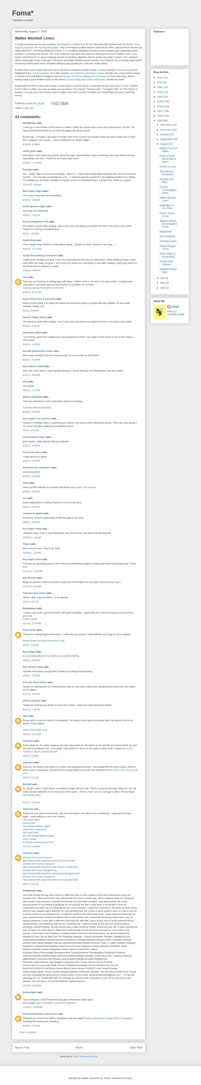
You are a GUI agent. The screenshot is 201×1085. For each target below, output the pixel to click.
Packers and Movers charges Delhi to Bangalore (108, 1018)
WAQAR (27, 784)
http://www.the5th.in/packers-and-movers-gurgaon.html (50, 879)
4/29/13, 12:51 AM (32, 734)
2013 (160, 82)
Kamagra (28, 169)
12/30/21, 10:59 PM (32, 1007)
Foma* (23, 13)
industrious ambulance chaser (89, 73)
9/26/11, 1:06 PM (31, 491)
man (25, 277)
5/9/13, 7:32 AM (30, 777)
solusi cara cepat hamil (34, 829)
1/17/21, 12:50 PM (32, 985)
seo (25, 498)
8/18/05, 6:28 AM (31, 144)
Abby (26, 483)
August (164, 144)
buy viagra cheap (32, 528)
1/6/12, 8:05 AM (30, 601)
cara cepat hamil (31, 819)
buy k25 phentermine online (38, 351)
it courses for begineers (64, 1003)
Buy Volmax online (33, 667)
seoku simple (29, 839)
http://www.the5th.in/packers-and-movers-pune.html (49, 860)
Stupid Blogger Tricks (168, 247)
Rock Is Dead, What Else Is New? (168, 158)
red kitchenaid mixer (34, 437)
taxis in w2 (127, 748)
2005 (160, 120)
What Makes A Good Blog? (167, 255)
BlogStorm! (166, 231)
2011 (160, 92)
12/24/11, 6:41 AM (32, 586)
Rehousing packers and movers (40, 1014)
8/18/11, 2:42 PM (31, 344)
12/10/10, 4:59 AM (32, 184)
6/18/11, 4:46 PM (31, 270)
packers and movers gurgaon (37, 876)
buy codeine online (33, 366)
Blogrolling (47, 47)
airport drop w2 (49, 751)
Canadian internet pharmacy (37, 407)
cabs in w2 (118, 770)
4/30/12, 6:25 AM (31, 660)
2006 (160, 115)
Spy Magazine (63, 44)
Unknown (28, 741)
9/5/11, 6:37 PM (31, 430)
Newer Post (22, 1047)
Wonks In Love (168, 166)
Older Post (135, 1047)
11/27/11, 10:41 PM (32, 571)
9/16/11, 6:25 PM (31, 461)
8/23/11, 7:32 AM (31, 390)
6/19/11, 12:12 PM (32, 292)
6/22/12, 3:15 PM (31, 694)
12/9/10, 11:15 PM (32, 162)
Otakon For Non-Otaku (169, 150)
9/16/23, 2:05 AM (31, 1025)
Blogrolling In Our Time (167, 207)
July (162, 278)
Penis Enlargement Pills (36, 221)
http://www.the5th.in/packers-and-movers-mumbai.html (50, 867)
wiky (25, 716)
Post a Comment (27, 1032)
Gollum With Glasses (166, 263)
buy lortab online (32, 452)
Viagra (26, 544)
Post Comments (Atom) (85, 1056)
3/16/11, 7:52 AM (31, 215)
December (166, 124)
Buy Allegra (29, 651)
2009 (160, 101)
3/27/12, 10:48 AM (32, 623)
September (166, 139)
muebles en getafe (33, 513)
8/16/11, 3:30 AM (31, 326)
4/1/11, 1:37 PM (31, 233)
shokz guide (29, 151)
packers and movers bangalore (38, 870)
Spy (124, 44)
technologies (30, 992)
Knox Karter (29, 630)
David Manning (123, 70)
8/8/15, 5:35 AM (30, 884)
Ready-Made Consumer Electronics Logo (44, 640)
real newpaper (42, 73)
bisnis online (29, 823)
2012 (160, 87)
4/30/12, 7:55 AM (31, 675)
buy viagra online (32, 559)
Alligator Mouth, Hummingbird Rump (168, 223)
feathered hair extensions (37, 467)
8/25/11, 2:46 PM (31, 412)
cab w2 (129, 770)
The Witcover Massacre (167, 173)
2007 (160, 111)
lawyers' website (73, 85)
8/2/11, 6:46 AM (30, 310)
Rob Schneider (98, 76)
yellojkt (175, 306)
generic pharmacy (32, 396)
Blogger (128, 1078)
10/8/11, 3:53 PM (31, 522)
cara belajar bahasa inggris (36, 826)
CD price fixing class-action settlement (85, 79)
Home (79, 1047)
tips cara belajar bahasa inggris (38, 835)
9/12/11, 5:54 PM (31, 445)
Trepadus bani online (34, 593)
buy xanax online (32, 332)
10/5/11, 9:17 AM (31, 507)
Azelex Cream (30, 619)
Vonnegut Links (168, 241)
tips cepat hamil (31, 832)
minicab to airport (31, 751)
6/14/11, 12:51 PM (32, 249)
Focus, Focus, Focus (167, 214)
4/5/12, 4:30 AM (30, 645)
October (165, 134)
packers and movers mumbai (37, 863)
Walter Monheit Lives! (168, 199)
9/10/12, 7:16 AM (31, 709)
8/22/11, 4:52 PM (31, 375)
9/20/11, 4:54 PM (31, 476)
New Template (167, 236)
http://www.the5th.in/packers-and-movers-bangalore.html (51, 873)
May (162, 282)
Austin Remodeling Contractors (40, 255)
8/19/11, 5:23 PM (31, 359)
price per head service (35, 682)
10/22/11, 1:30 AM (32, 537)
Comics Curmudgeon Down (168, 190)
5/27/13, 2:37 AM (31, 802)
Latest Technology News (35, 729)
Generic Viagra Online (35, 317)
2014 (160, 77)
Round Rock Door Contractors (39, 299)
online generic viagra (34, 206)
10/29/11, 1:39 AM (32, 552)
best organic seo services (37, 418)
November (166, 129)
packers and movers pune (36, 857)
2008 (160, 106)
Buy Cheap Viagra (32, 191)
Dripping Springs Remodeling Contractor (43, 287)
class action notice (118, 85)
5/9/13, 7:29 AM (30, 756)
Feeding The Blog (166, 181)
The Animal (76, 76)
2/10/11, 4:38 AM (31, 200)
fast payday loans (32, 795)
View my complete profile (176, 313)
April (163, 287)
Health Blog (29, 240)
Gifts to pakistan (32, 700)
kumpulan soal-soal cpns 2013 (38, 842)
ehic (25, 381)
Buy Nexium (29, 577)
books (26, 108)
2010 (160, 96)
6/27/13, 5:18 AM (31, 846)
